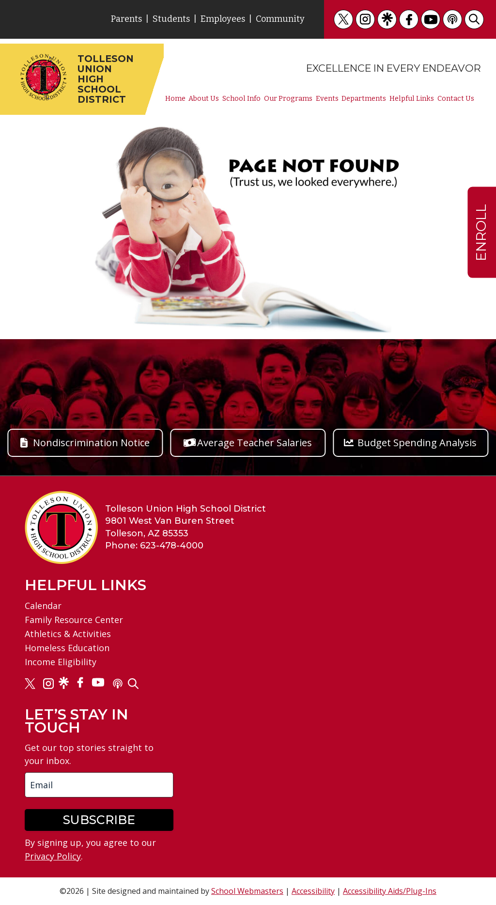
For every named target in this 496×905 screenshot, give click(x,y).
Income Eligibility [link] (60, 662)
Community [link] (280, 19)
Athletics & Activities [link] (68, 634)
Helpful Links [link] (411, 98)
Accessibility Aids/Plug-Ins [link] (389, 891)
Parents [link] (126, 19)
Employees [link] (223, 19)
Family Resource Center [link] (74, 619)
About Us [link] (203, 98)
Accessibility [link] (313, 891)
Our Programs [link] (288, 98)
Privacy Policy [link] (53, 856)
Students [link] (171, 19)
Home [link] (175, 98)
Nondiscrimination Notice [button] (91, 442)
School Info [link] (241, 98)
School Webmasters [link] (247, 891)
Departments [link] (363, 98)
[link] (343, 19)
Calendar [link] (43, 605)
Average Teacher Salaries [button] (254, 442)
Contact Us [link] (455, 98)
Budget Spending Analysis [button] (417, 442)
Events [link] (327, 98)
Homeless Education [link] (67, 648)
